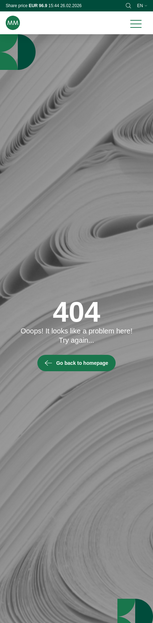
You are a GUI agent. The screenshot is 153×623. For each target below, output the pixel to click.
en (142, 5)
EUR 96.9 (38, 5)
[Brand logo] (13, 23)
